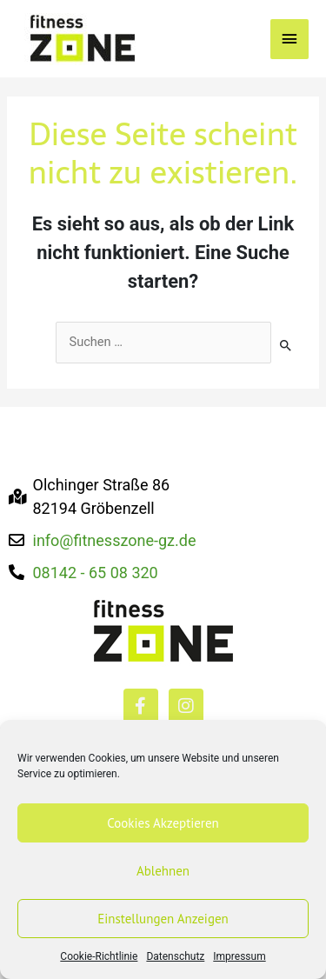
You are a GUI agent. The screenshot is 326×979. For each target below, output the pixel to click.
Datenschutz (175, 956)
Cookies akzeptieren (163, 823)
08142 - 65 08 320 (95, 572)
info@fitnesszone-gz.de (114, 540)
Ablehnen (163, 870)
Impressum (239, 956)
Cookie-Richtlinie (98, 956)
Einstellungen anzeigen (163, 918)
